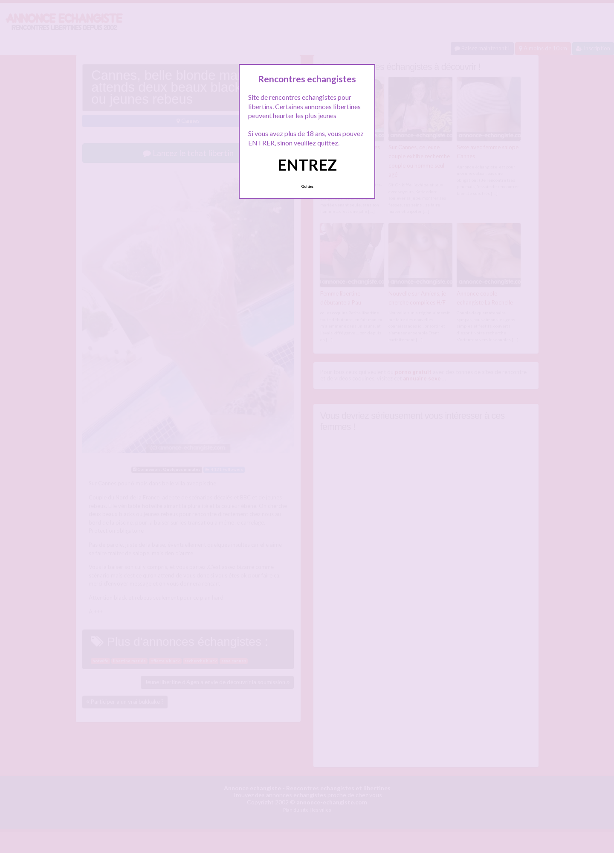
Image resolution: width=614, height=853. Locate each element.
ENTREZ (307, 164)
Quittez (307, 186)
